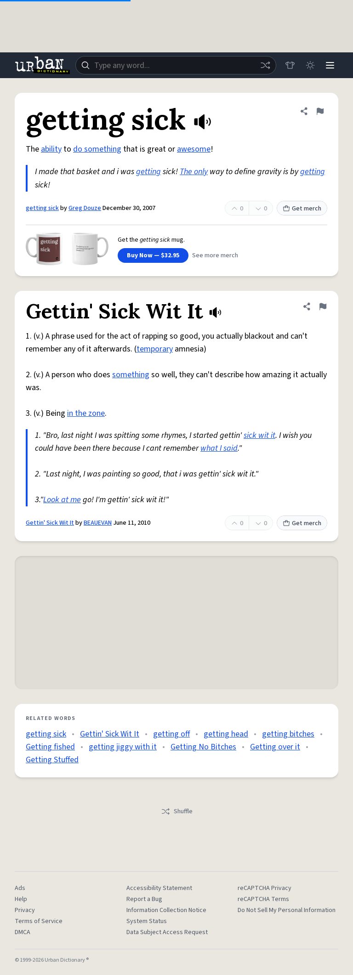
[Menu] (330, 65)
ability (51, 149)
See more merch (215, 255)
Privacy (25, 910)
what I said (219, 448)
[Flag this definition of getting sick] (320, 111)
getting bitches (288, 734)
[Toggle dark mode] (310, 65)
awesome (194, 149)
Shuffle (177, 811)
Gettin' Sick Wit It (50, 522)
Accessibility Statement (159, 888)
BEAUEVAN (98, 522)
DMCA (22, 932)
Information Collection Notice (166, 910)
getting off (171, 734)
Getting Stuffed (52, 759)
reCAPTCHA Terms (263, 899)
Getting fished (50, 747)
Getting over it (275, 747)
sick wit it (259, 435)
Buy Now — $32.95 (153, 255)
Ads (20, 888)
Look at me (62, 499)
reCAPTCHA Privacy (264, 888)
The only (194, 171)
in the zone (86, 413)
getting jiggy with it (123, 747)
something (130, 374)
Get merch (302, 208)
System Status (146, 921)
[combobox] (175, 65)
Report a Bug (144, 899)
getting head (226, 734)
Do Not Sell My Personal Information (287, 910)
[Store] (289, 65)
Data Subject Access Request (167, 932)
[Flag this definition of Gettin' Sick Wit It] (322, 306)
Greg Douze (84, 208)
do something (97, 149)
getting (148, 171)
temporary (155, 349)
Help (21, 899)
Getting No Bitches (203, 747)
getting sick (42, 208)
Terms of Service (39, 921)
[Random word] (264, 65)
